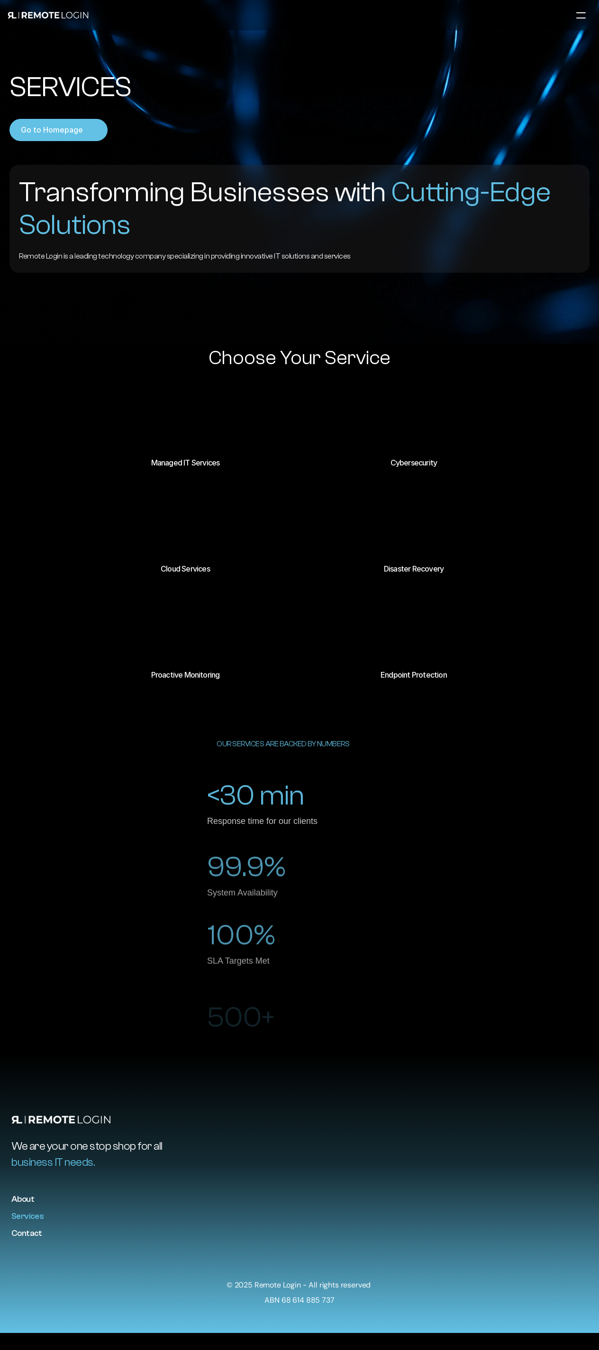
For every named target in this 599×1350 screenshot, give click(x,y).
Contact (26, 1233)
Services (27, 1216)
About (22, 1199)
